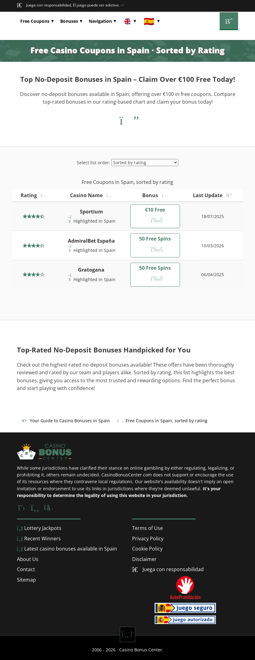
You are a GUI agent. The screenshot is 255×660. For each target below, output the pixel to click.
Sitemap (26, 579)
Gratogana (91, 269)
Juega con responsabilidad (172, 569)
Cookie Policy (147, 548)
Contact (26, 569)
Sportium (91, 211)
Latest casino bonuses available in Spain (67, 548)
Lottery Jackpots (39, 528)
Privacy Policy (147, 538)
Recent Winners (39, 538)
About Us (27, 559)
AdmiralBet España (91, 240)
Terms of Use (147, 528)
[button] (37, 21)
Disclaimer (144, 559)
